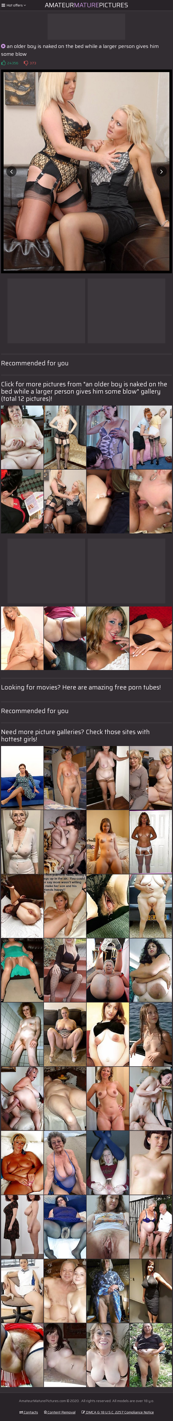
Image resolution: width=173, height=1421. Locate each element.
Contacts (28, 1412)
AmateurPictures (86, 5)
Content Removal (60, 1412)
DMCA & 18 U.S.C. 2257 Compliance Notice (117, 1412)
